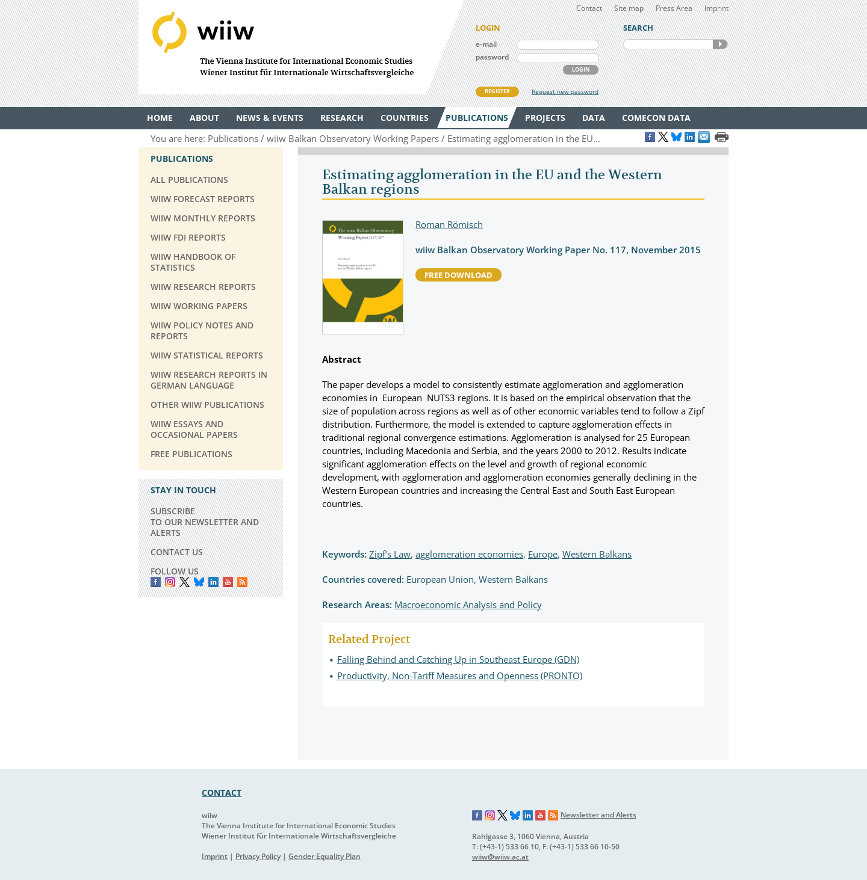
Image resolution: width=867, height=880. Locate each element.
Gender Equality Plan (324, 856)
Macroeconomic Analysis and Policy (468, 604)
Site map (629, 8)
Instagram (490, 815)
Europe (543, 554)
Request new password (565, 91)
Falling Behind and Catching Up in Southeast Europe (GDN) (458, 659)
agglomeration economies (469, 554)
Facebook (156, 582)
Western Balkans (597, 554)
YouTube (228, 582)
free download (458, 274)
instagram (170, 582)
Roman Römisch (449, 224)
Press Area (674, 8)
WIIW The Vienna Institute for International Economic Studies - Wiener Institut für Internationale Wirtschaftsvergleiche (301, 47)
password (492, 57)
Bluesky (199, 582)
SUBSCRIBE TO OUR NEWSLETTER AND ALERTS (205, 521)
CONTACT (221, 792)
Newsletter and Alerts (598, 815)
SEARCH (720, 44)
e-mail (486, 44)
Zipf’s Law (390, 554)
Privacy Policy (258, 856)
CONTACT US (177, 552)
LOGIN (580, 69)
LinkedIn (213, 582)
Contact (589, 8)
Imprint (716, 8)
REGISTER (497, 91)
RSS (242, 582)
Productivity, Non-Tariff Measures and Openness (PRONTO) (459, 675)
